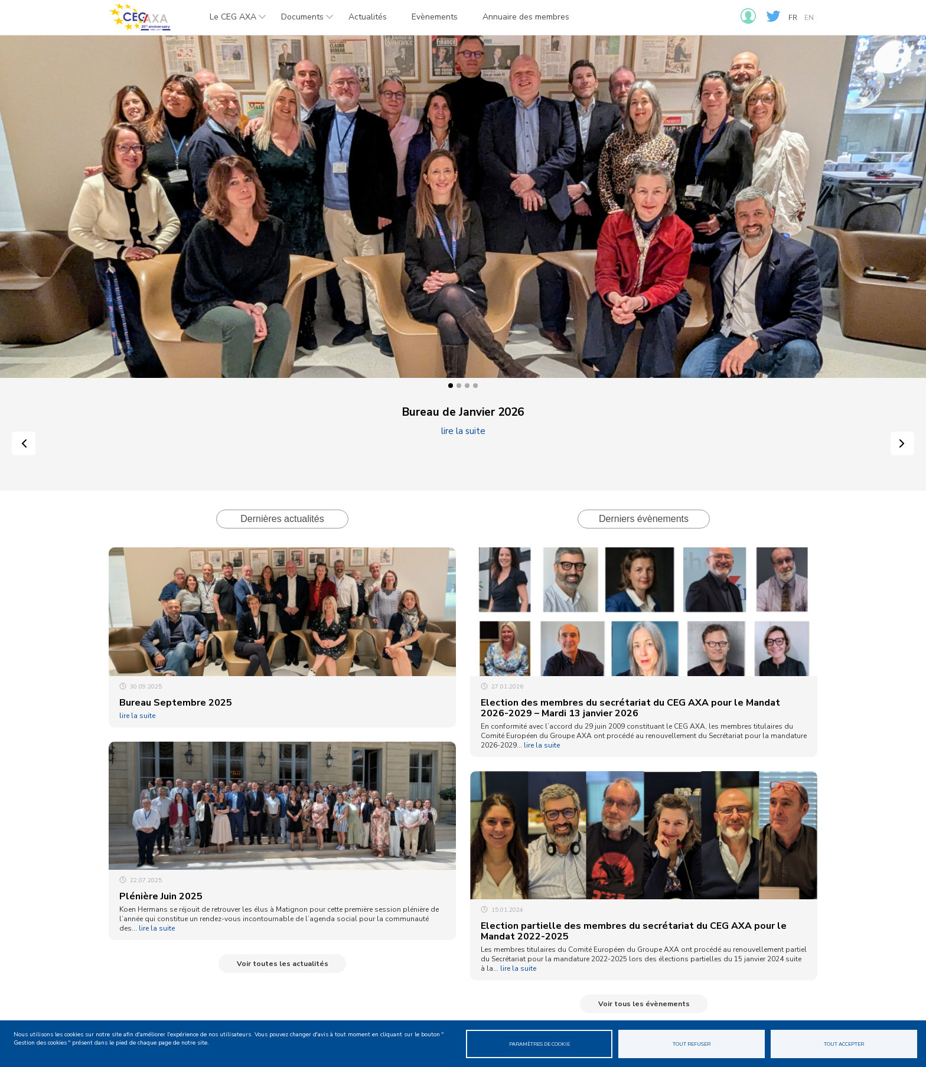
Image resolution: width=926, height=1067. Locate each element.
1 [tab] (450, 385)
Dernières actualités (282, 519)
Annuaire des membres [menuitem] (525, 16)
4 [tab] (475, 385)
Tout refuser (691, 1044)
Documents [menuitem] (301, 20)
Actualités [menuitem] (367, 16)
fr (792, 17)
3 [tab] (467, 385)
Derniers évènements (644, 519)
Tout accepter (844, 1044)
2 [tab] (459, 385)
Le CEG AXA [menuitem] (232, 20)
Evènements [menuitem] (435, 16)
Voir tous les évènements (644, 1004)
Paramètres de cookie (539, 1044)
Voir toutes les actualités (282, 963)
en (809, 17)
